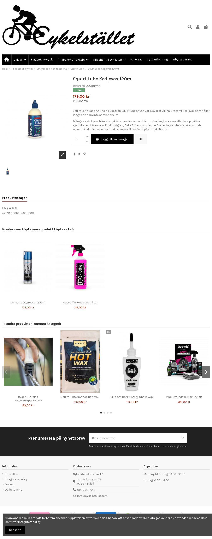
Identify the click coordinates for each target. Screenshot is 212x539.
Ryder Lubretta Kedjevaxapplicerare (28, 398)
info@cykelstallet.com (92, 496)
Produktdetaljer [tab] (14, 198)
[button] (101, 413)
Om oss (10, 484)
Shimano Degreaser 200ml (28, 302)
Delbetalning (13, 489)
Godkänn (15, 530)
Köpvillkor (11, 474)
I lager (6, 208)
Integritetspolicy (16, 479)
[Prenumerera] (182, 438)
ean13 (6, 213)
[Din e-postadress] (133, 438)
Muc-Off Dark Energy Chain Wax (131, 397)
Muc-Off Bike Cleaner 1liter (80, 302)
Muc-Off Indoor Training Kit (184, 397)
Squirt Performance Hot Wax (80, 397)
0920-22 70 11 (86, 490)
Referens (79, 86)
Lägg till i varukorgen (112, 139)
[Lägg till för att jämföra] (141, 139)
